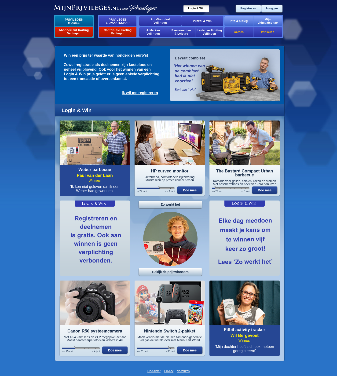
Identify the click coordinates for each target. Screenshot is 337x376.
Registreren (248, 8)
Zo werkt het (170, 204)
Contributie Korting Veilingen (118, 32)
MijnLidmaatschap (268, 21)
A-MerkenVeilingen (153, 32)
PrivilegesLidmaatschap (118, 21)
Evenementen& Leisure (181, 32)
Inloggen (272, 8)
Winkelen (267, 32)
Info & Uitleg (239, 21)
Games (239, 32)
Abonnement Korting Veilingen (74, 32)
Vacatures (183, 371)
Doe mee (190, 190)
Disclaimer (154, 371)
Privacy (168, 371)
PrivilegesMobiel (74, 21)
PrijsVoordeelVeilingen (160, 21)
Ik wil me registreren (140, 93)
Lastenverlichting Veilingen (209, 32)
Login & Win (196, 8)
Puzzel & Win (202, 21)
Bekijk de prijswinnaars (170, 272)
